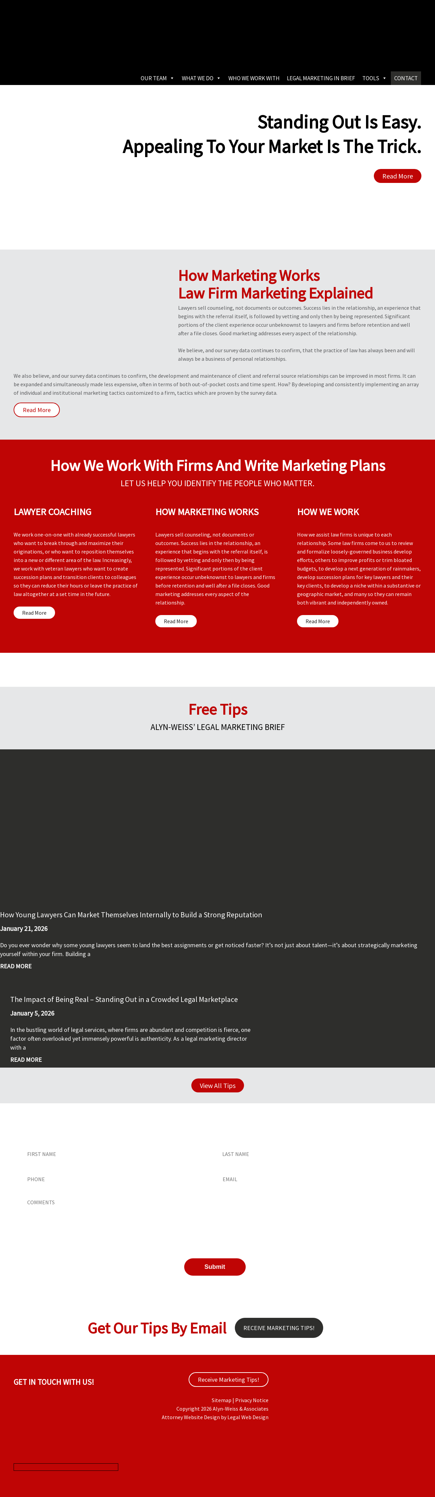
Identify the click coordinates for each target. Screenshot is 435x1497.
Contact (406, 78)
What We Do (201, 78)
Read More (397, 176)
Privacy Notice (251, 1400)
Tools (374, 78)
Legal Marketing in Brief (321, 78)
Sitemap (221, 1400)
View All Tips (218, 1085)
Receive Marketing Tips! (279, 1328)
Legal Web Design (247, 1417)
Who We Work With (254, 78)
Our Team (158, 78)
